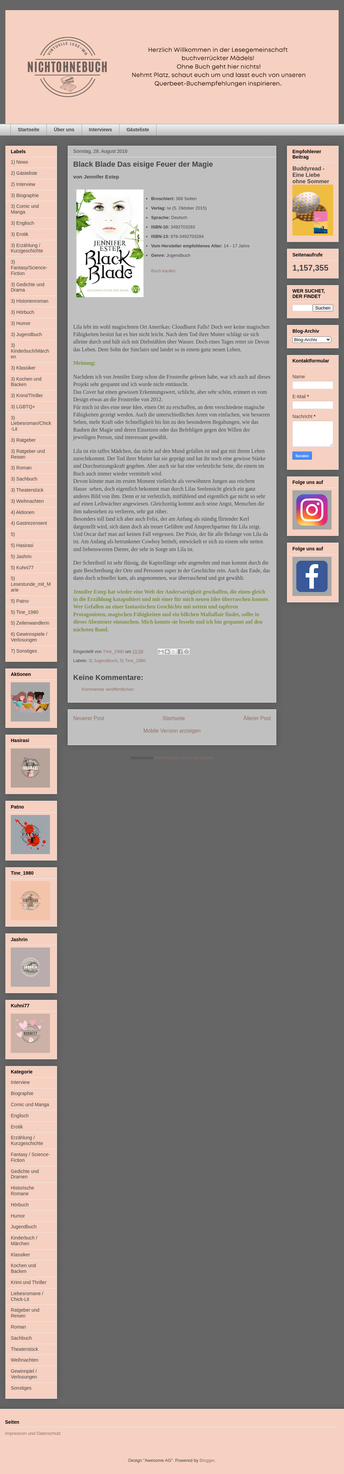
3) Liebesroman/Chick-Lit (31, 423)
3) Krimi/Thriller (27, 395)
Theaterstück (24, 1349)
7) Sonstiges (24, 651)
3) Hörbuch (22, 312)
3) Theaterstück (27, 490)
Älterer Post (257, 718)
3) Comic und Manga (25, 209)
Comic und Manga (30, 1104)
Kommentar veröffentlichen (108, 689)
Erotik (17, 1126)
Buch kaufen (163, 270)
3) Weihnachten (27, 501)
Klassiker (20, 1254)
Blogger (207, 1460)
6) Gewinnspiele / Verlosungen (29, 637)
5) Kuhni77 (22, 567)
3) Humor (20, 323)
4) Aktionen (22, 512)
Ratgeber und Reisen (25, 1312)
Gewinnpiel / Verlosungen (24, 1374)
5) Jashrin (21, 556)
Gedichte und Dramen (25, 1174)
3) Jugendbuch (103, 660)
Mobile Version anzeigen (172, 731)
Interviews (100, 129)
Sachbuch (21, 1338)
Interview (20, 1082)
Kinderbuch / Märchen (24, 1240)
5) (13, 534)
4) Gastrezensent (29, 523)
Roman (18, 1327)
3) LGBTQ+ (23, 406)
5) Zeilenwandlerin (30, 623)
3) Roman (21, 467)
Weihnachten (24, 1360)
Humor (18, 1216)
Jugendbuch (23, 1226)
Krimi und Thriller (29, 1282)
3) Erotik (19, 234)
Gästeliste (137, 129)
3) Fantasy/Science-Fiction (29, 267)
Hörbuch (20, 1204)
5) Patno (20, 601)
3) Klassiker (23, 368)
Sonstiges (21, 1388)
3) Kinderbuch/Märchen (30, 351)
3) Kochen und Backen (26, 381)
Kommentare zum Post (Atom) (183, 757)
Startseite (28, 129)
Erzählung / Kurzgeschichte (27, 1140)
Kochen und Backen (23, 1268)
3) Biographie (25, 195)
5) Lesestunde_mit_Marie (31, 584)
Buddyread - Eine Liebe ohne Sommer (310, 174)
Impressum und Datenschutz (33, 1433)
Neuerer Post (88, 718)
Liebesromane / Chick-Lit (27, 1296)
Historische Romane (22, 1190)
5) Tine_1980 (133, 660)
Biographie (22, 1093)
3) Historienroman (29, 301)
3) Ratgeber (23, 440)
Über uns (64, 129)
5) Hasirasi (22, 545)
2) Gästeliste (24, 173)
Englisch (20, 1115)
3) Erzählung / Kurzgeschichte (27, 248)
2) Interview (23, 184)
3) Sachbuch (24, 479)
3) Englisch (22, 223)
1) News (19, 162)
